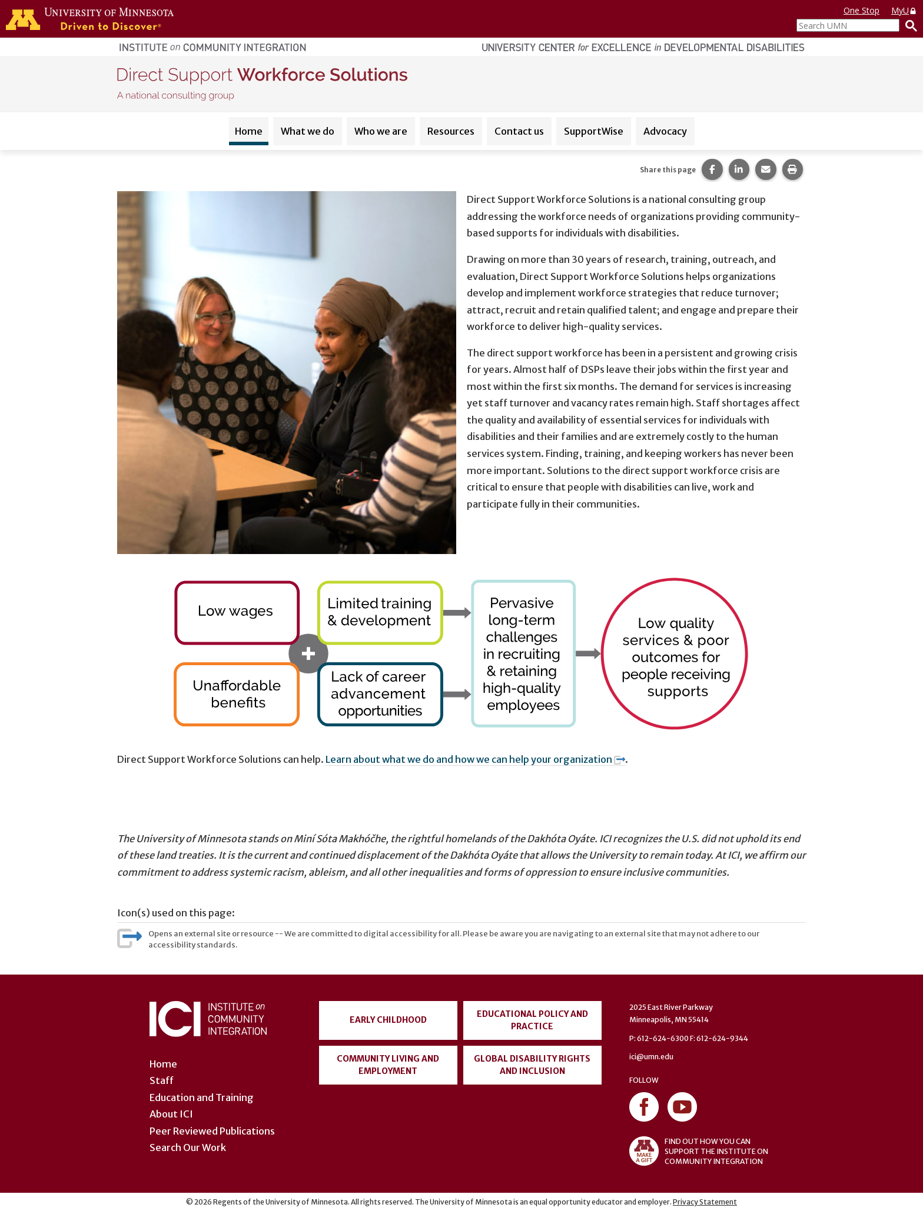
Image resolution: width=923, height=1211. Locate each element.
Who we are (380, 131)
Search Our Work (188, 1147)
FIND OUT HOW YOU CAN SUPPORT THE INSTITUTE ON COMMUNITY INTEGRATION (698, 1151)
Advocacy (665, 131)
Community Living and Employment (388, 1064)
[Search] (908, 25)
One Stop (861, 10)
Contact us (519, 131)
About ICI (171, 1114)
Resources (450, 131)
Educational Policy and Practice (532, 1020)
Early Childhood (388, 1020)
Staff (162, 1080)
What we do (307, 131)
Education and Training (202, 1097)
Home (249, 131)
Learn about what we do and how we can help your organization (475, 759)
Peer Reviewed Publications (212, 1131)
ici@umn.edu (651, 1056)
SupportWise (593, 131)
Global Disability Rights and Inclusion (532, 1064)
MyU (904, 10)
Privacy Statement (705, 1201)
